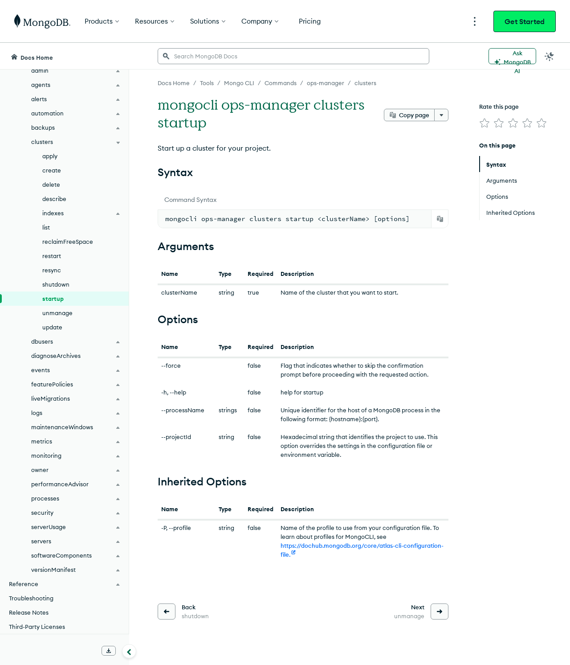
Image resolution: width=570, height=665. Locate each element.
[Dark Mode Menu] (549, 56)
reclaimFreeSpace (67, 241)
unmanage (57, 312)
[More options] (441, 115)
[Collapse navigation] (129, 651)
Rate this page (499, 106)
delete (51, 184)
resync (51, 270)
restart (51, 255)
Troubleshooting (31, 598)
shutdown (55, 284)
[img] (484, 123)
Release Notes (29, 612)
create (51, 170)
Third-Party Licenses (37, 626)
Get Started (525, 21)
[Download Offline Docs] (109, 651)
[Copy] (440, 219)
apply (49, 156)
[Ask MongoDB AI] (512, 56)
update (52, 327)
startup (53, 298)
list (46, 227)
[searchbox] (293, 56)
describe (54, 198)
